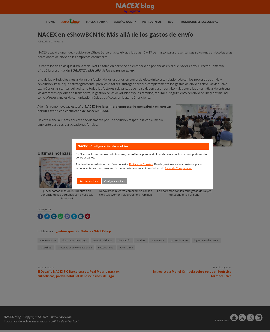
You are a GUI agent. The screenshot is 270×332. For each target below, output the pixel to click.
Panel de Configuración (178, 168)
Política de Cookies (141, 164)
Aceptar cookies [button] (89, 181)
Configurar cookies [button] (114, 181)
